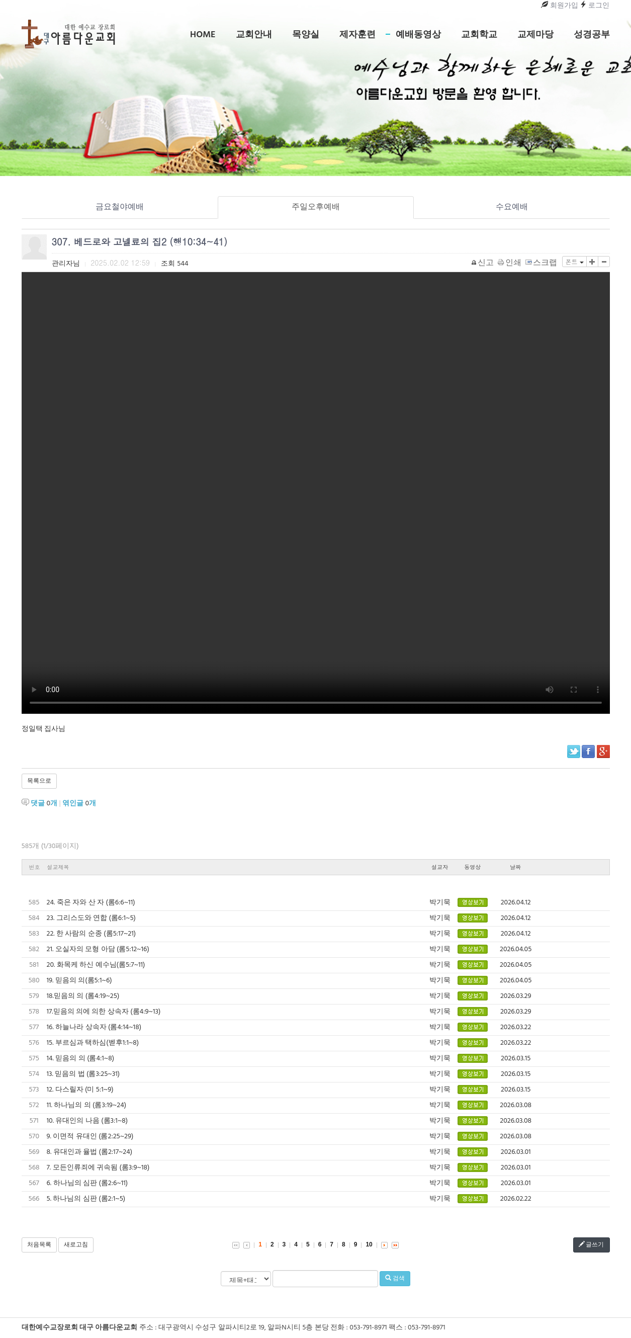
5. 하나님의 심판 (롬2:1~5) (86, 1199)
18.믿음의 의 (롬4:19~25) (83, 996)
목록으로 (39, 781)
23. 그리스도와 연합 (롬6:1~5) (91, 918)
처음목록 (39, 1245)
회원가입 (559, 6)
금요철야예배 (120, 207)
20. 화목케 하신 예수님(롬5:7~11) (96, 965)
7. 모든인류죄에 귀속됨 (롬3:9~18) (98, 1168)
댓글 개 (44, 803)
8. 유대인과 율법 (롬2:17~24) (90, 1152)
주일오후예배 (316, 207)
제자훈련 (357, 35)
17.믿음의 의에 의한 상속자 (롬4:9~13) (104, 1012)
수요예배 (512, 207)
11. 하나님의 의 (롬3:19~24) (87, 1105)
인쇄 (510, 263)
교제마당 (535, 35)
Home (202, 35)
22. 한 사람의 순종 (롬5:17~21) (91, 934)
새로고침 (76, 1245)
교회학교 (479, 35)
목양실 (305, 35)
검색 (395, 1279)
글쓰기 (591, 1245)
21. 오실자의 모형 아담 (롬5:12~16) (98, 949)
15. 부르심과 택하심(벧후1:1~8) (93, 1043)
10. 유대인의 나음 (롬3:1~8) (87, 1121)
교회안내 (254, 35)
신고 (483, 263)
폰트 (574, 261)
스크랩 (541, 263)
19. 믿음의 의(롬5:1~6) (79, 980)
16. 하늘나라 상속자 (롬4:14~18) (94, 1027)
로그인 (594, 6)
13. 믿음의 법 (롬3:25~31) (83, 1074)
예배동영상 (418, 35)
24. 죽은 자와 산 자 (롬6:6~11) (91, 902)
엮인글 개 (79, 803)
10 (369, 1244)
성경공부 (592, 35)
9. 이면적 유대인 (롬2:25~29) (90, 1136)
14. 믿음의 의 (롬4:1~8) (81, 1058)
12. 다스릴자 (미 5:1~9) (80, 1090)
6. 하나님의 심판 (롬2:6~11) (87, 1183)
